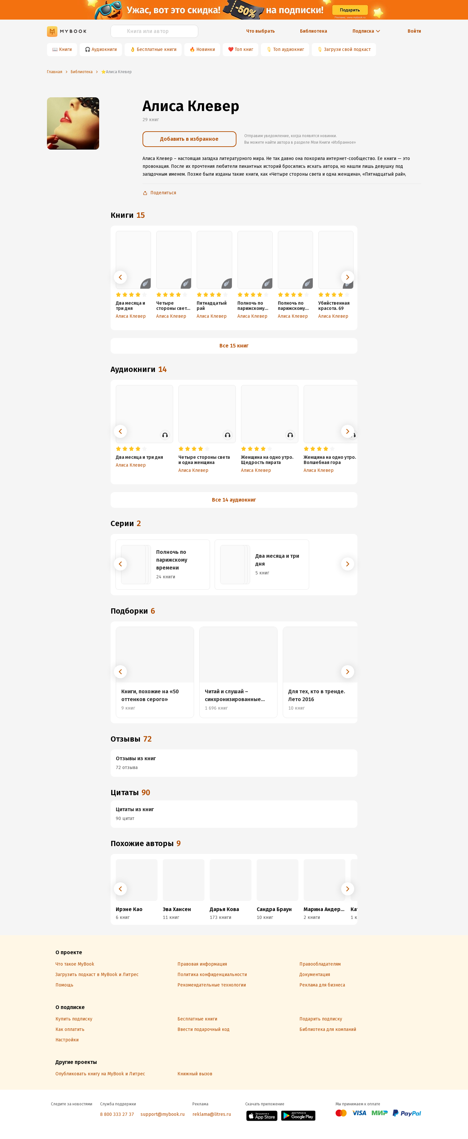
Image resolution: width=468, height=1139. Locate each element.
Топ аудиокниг (288, 49)
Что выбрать (260, 31)
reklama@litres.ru (211, 1114)
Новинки (205, 49)
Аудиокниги (104, 49)
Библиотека (313, 31)
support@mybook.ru (163, 1114)
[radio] (118, 295)
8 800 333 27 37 (117, 1114)
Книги (65, 49)
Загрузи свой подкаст (347, 49)
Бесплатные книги (156, 49)
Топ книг (244, 49)
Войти (414, 31)
